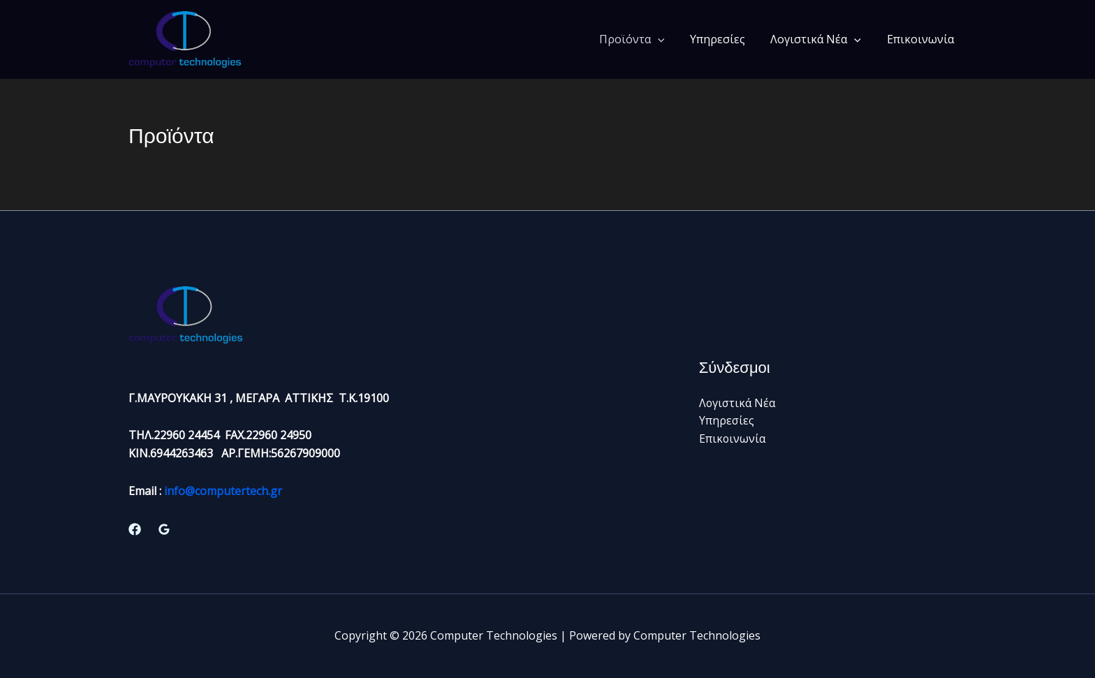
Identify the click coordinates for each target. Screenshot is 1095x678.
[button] (669, 39)
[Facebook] (134, 529)
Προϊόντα (643, 39)
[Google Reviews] (164, 529)
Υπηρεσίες (725, 39)
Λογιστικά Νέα (820, 39)
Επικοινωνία (921, 39)
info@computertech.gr (223, 491)
